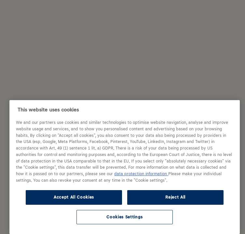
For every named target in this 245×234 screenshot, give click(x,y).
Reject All (175, 197)
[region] (124, 167)
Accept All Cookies (74, 197)
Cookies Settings (124, 217)
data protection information (141, 173)
